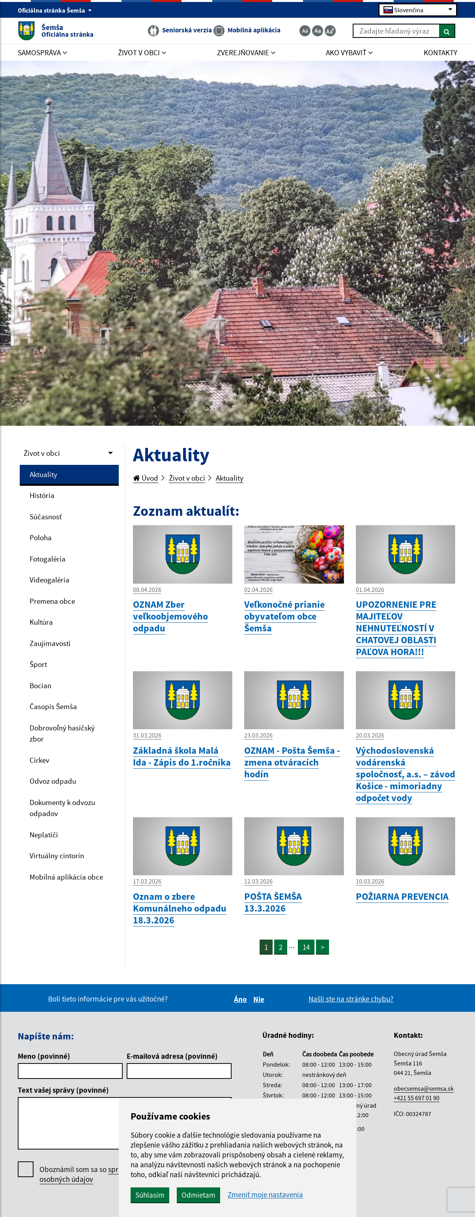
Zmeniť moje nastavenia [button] (265, 1194)
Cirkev (39, 760)
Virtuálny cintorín (57, 855)
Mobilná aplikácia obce (66, 877)
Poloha (41, 537)
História (42, 495)
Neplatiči (44, 834)
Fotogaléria (47, 559)
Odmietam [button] (198, 1195)
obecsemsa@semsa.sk (424, 1088)
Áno (241, 999)
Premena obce (52, 601)
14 (306, 947)
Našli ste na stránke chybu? (351, 999)
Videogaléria (49, 579)
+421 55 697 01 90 (416, 1098)
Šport (38, 664)
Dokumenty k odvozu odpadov (62, 808)
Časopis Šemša (53, 706)
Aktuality (43, 474)
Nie (260, 999)
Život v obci (42, 453)
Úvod (145, 478)
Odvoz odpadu (53, 781)
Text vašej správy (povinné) (63, 1090)
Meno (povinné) (44, 1056)
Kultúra (41, 622)
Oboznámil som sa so (94, 1174)
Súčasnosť (46, 516)
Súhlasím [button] (150, 1195)
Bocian (40, 685)
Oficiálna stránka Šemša (55, 10)
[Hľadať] (447, 31)
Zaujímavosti (50, 643)
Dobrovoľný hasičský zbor (62, 733)
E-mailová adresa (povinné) (172, 1056)
